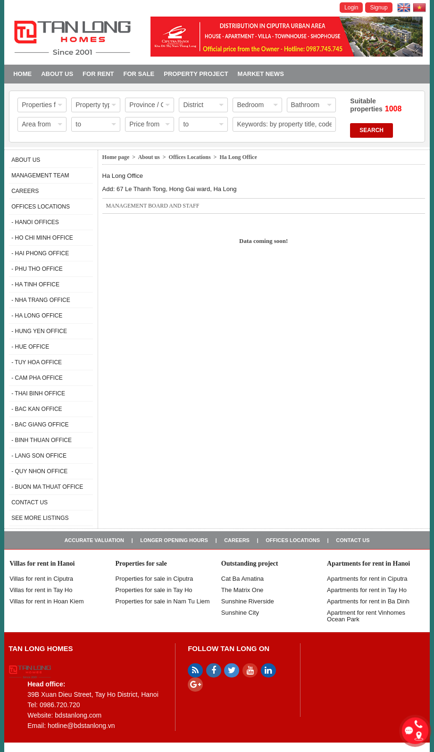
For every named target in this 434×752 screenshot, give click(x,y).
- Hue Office (30, 346)
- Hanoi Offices (35, 222)
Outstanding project (249, 563)
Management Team (40, 175)
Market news (261, 73)
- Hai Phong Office (40, 253)
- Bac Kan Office (36, 409)
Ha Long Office (238, 157)
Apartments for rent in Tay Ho (367, 589)
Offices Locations (40, 206)
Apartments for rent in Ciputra (367, 578)
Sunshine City (240, 612)
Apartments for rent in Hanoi (368, 563)
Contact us (29, 502)
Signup (378, 7)
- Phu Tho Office (36, 269)
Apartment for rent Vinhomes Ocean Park (366, 616)
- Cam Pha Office (37, 378)
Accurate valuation (94, 540)
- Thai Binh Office (38, 393)
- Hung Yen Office (39, 331)
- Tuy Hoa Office (36, 362)
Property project (196, 73)
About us (57, 73)
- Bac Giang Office (39, 424)
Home (22, 73)
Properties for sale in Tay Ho (153, 589)
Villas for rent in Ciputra (41, 578)
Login (351, 7)
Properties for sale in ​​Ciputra (154, 578)
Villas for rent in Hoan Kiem (46, 601)
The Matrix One (242, 589)
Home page (116, 157)
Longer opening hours (174, 540)
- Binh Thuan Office (41, 440)
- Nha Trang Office (40, 300)
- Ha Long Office (36, 315)
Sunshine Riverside (247, 601)
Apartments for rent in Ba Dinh (368, 601)
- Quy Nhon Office (39, 471)
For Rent (98, 73)
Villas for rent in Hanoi (42, 563)
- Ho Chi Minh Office (42, 237)
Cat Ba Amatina (242, 578)
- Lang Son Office (39, 455)
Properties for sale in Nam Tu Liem (162, 601)
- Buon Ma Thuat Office (47, 487)
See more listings (39, 518)
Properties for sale (141, 563)
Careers (25, 191)
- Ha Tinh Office (35, 284)
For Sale (139, 73)
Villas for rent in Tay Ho (40, 589)
